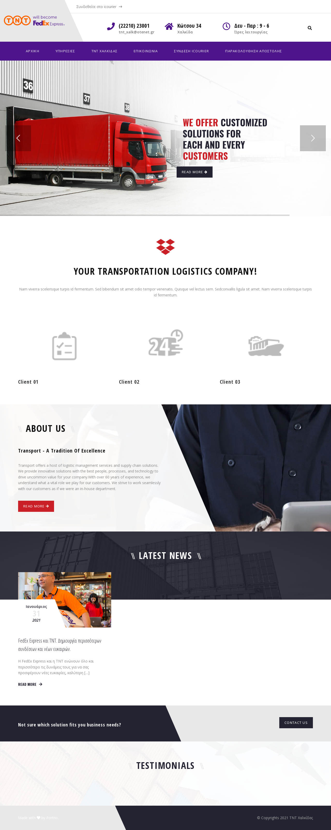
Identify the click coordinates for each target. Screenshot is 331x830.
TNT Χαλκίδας (105, 51)
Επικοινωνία (146, 51)
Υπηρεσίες (65, 51)
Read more (30, 684)
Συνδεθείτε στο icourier (96, 6)
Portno (52, 817)
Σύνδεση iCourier (191, 51)
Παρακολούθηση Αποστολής (253, 51)
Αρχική (32, 51)
